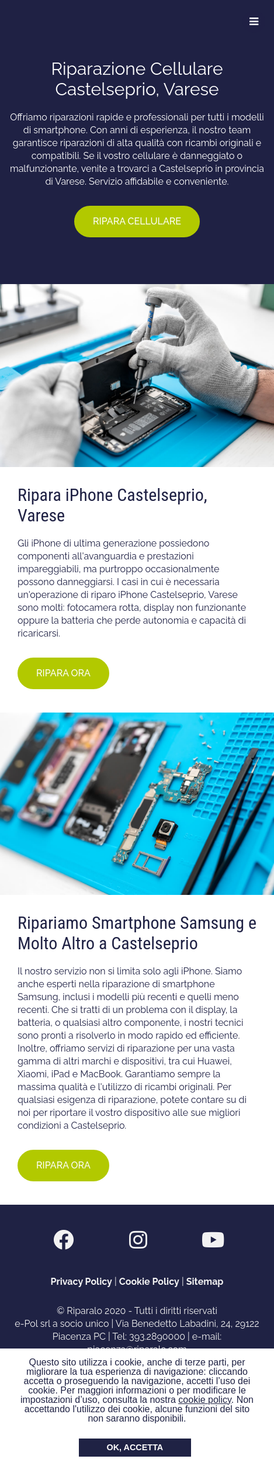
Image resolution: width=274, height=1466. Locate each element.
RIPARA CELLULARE (137, 221)
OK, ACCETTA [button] (135, 1447)
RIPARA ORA (63, 673)
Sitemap (205, 1281)
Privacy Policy (81, 1281)
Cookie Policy (149, 1281)
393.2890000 (157, 1336)
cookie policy (204, 1400)
